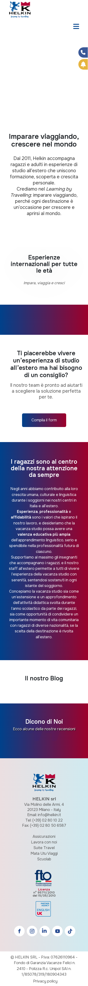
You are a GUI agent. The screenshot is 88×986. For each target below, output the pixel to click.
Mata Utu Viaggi (44, 853)
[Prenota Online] (83, 64)
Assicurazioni (44, 836)
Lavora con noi (44, 842)
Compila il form (44, 420)
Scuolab (44, 859)
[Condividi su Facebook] (83, 52)
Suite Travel (44, 847)
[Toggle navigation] (76, 27)
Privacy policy (45, 981)
